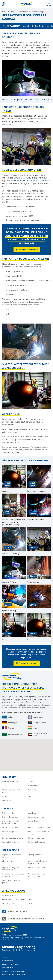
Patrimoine (32, 790)
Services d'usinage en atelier (12, 838)
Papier (30, 796)
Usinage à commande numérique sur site (10, 822)
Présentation (7, 99)
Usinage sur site (8, 813)
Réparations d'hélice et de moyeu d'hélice (37, 862)
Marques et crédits (9, 968)
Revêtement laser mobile (37, 842)
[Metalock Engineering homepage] (26, 4)
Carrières (31, 899)
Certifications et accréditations (13, 899)
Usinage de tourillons (10, 817)
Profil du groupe (8, 903)
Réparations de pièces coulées (39, 827)
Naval (4, 796)
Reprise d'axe (33, 821)
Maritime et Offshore (10, 782)
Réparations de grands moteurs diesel (10, 868)
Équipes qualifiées (20, 99)
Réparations (10, 850)
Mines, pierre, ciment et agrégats (11, 791)
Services (12, 11)
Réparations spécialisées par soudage (31, 11)
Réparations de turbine (36, 867)
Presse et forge (33, 786)
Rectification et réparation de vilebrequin (13, 875)
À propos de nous (13, 890)
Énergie (30, 782)
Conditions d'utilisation (10, 964)
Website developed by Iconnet (13, 975)
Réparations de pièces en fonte (11, 856)
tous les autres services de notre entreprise (31, 180)
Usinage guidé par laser (36, 817)
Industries (9, 777)
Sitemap (5, 957)
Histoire (30, 903)
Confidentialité (7, 961)
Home (4, 11)
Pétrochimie (6, 800)
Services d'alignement (10, 831)
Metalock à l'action (9, 895)
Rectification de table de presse (11, 881)
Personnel (31, 895)
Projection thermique (10, 827)
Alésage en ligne (8, 861)
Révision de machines (36, 838)
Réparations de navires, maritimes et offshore (36, 875)
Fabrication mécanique (10, 842)
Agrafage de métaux (35, 855)
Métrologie (32, 813)
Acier (4, 786)
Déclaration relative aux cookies (14, 971)
